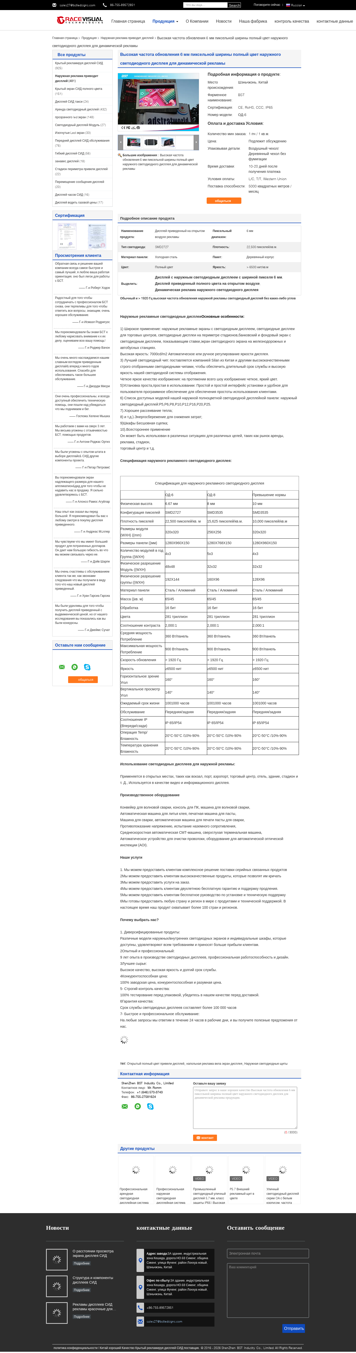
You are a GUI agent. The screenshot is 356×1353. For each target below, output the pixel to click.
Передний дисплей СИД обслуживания (82, 140)
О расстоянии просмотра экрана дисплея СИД (93, 1253)
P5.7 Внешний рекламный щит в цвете (242, 1193)
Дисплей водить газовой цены (76, 202)
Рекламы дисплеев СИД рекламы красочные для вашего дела (93, 1307)
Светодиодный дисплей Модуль (77, 125)
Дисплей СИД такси (68, 101)
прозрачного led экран (70, 117)
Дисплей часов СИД (69, 194)
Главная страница (128, 21)
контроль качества (292, 21)
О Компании (197, 21)
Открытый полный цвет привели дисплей (155, 1063)
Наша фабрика (253, 21)
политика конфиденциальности (76, 1348)
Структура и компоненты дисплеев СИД (93, 1280)
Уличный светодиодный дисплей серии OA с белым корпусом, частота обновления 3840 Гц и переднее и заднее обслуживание (282, 1202)
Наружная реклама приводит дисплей (127, 38)
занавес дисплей (67, 161)
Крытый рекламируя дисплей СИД (79, 63)
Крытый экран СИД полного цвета (78, 89)
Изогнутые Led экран (69, 133)
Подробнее (82, 1263)
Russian (298, 5)
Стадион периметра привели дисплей (81, 169)
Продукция (163, 21)
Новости (224, 21)
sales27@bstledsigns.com (77, 5)
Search (234, 6)
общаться (226, 200)
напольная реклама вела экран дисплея (214, 1063)
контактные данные (335, 21)
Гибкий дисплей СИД (69, 153)
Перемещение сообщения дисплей (79, 182)
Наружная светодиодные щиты (266, 1063)
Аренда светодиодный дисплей (77, 109)
